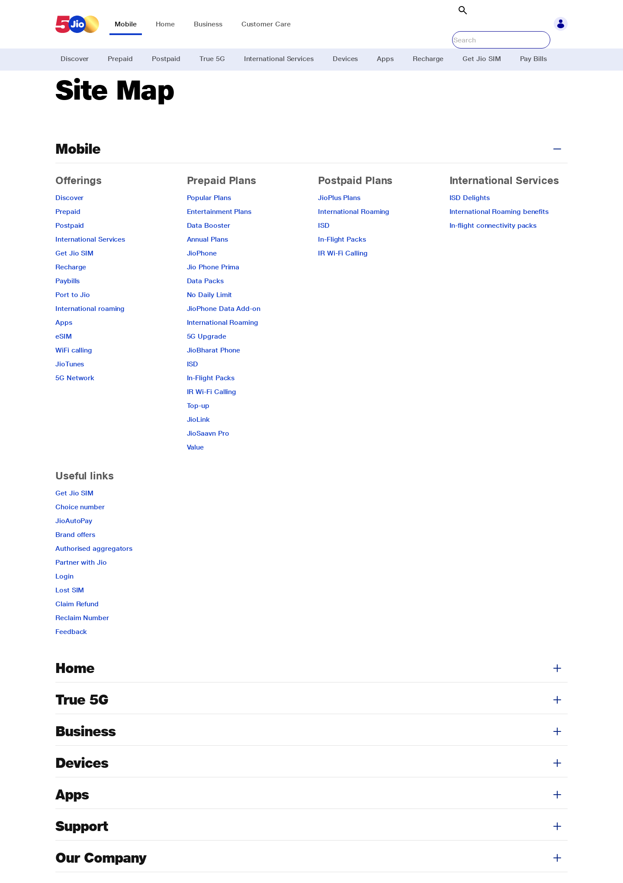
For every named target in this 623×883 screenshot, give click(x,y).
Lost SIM (69, 612)
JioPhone (202, 275)
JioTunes (69, 386)
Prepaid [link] (120, 59)
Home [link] (165, 24)
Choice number (80, 529)
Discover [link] (75, 59)
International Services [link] (279, 59)
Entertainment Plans (219, 234)
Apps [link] (385, 59)
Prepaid (67, 234)
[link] (77, 24)
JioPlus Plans (339, 220)
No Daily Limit (209, 317)
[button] (561, 24)
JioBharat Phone (214, 372)
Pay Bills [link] (533, 59)
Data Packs (205, 303)
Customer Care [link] (266, 24)
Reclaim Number (82, 640)
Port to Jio (72, 317)
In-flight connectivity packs (493, 247)
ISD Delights (470, 220)
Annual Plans (207, 261)
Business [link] (208, 24)
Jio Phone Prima (213, 289)
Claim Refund (77, 626)
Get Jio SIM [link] (481, 59)
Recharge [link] (428, 59)
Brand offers (75, 557)
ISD (193, 386)
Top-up (198, 428)
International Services (90, 261)
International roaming (90, 331)
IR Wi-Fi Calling (212, 414)
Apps (63, 344)
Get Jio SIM (74, 275)
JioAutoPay (73, 543)
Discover (69, 220)
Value (195, 469)
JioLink (198, 441)
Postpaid (69, 247)
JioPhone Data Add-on (223, 331)
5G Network (74, 400)
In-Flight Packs (211, 400)
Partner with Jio (81, 584)
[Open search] (462, 10)
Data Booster (208, 247)
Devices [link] (345, 59)
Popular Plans (209, 220)
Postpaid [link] (166, 59)
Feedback (71, 654)
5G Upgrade (206, 358)
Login (64, 598)
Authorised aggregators (93, 570)
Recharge (70, 289)
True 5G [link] (212, 59)
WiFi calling (73, 372)
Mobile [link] (126, 24)
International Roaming (222, 344)
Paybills (67, 303)
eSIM (63, 358)
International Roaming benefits (499, 234)
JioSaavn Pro (208, 455)
